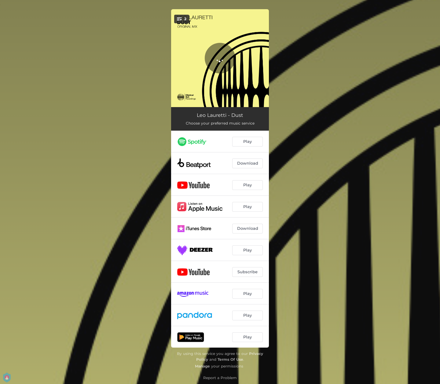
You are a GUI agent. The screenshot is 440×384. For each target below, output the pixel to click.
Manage (202, 366)
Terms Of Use (230, 359)
